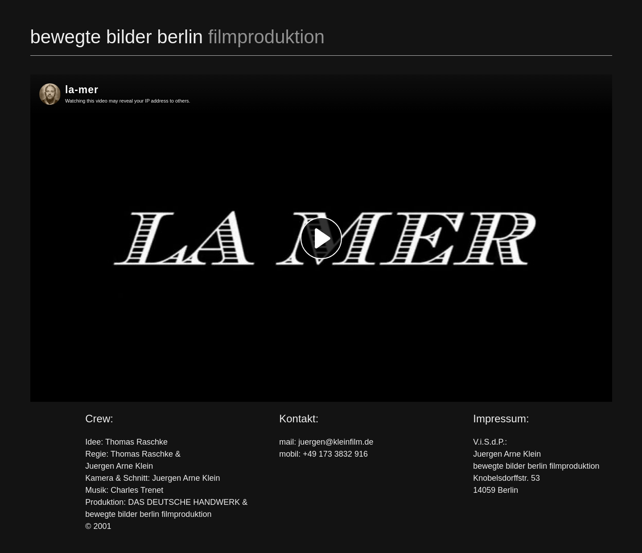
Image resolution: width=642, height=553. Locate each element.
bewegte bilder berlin (177, 36)
